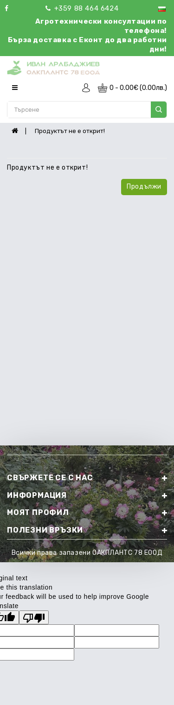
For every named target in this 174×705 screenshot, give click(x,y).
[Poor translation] (34, 617)
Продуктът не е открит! (70, 130)
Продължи (144, 187)
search (158, 109)
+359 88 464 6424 (81, 8)
